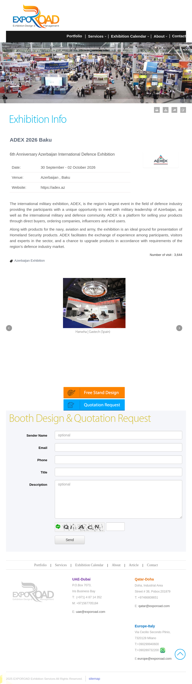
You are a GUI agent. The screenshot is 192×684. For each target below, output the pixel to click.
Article (134, 565)
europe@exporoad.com (155, 658)
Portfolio (40, 565)
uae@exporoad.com (90, 612)
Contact (152, 565)
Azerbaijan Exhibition (29, 260)
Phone (42, 460)
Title (44, 472)
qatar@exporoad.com (154, 606)
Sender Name (36, 435)
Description (38, 484)
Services (61, 565)
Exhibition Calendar (89, 565)
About (116, 565)
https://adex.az (53, 187)
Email (42, 448)
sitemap (94, 678)
